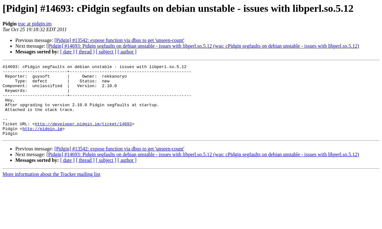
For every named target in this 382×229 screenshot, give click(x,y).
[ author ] (127, 51)
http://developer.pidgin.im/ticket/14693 (83, 136)
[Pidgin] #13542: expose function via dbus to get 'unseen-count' (119, 40)
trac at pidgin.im (34, 23)
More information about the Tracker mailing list (51, 188)
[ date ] (67, 51)
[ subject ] (106, 51)
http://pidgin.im (42, 142)
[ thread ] (85, 51)
